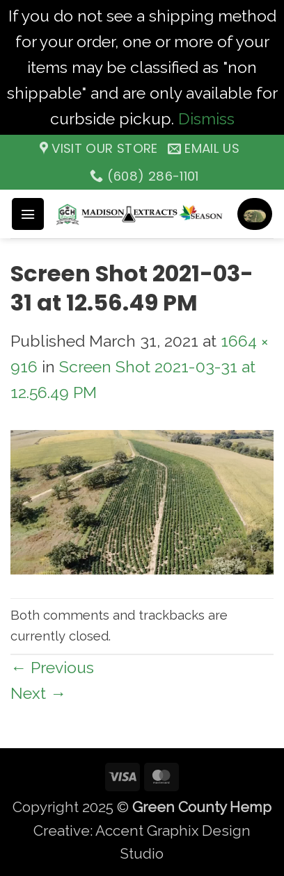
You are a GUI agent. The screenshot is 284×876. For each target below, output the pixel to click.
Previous (52, 667)
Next (38, 693)
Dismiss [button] (206, 118)
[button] (28, 214)
